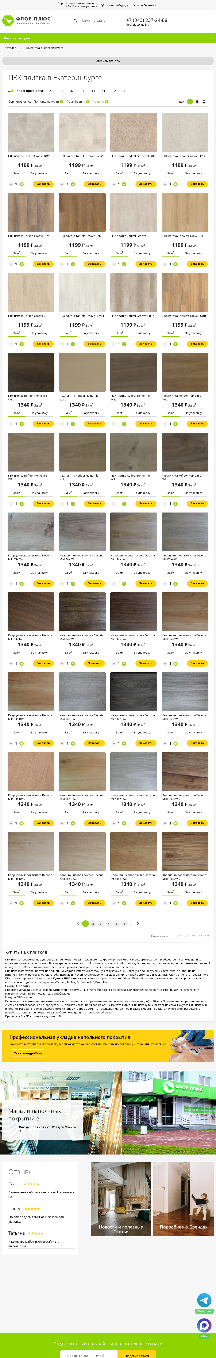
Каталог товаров (17, 38)
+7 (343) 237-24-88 (146, 20)
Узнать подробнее (28, 1053)
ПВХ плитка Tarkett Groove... (129, 236)
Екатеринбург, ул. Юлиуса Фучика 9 (131, 5)
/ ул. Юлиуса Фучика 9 (47, 1129)
